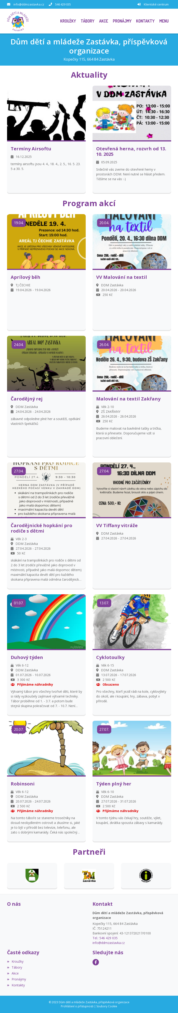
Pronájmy (16, 979)
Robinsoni (23, 784)
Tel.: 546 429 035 (105, 938)
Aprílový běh (25, 277)
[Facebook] (96, 962)
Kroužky (15, 961)
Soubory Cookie (106, 1006)
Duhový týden (27, 657)
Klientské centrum (156, 4)
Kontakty (16, 985)
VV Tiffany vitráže (117, 525)
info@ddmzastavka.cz (28, 4)
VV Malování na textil (121, 277)
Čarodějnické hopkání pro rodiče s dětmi (41, 528)
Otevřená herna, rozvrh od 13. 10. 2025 (131, 151)
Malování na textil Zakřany (128, 399)
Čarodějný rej (27, 399)
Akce (13, 973)
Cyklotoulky (110, 657)
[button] (164, 21)
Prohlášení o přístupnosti (77, 1006)
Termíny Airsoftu (31, 148)
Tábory (14, 967)
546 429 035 (63, 4)
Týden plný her (113, 784)
